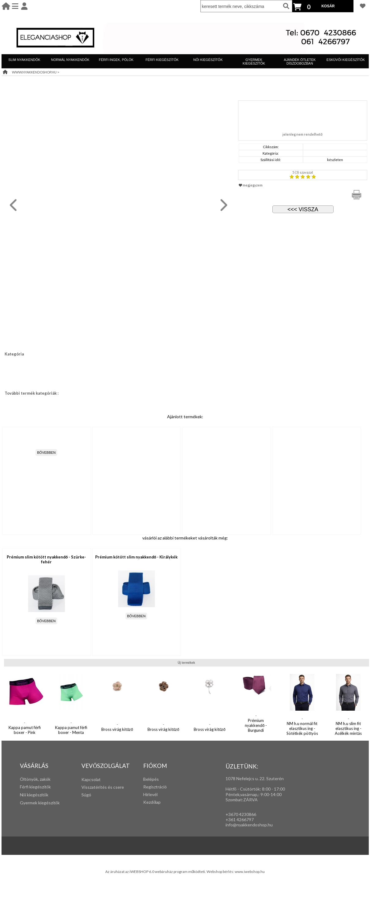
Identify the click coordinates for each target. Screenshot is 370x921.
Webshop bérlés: (221, 871)
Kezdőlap (152, 802)
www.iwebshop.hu (250, 871)
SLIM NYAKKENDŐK (24, 60)
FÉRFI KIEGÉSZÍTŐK (161, 60)
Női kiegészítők (34, 794)
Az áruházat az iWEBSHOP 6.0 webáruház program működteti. (156, 871)
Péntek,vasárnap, (242, 794)
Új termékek (186, 662)
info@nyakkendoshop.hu (249, 824)
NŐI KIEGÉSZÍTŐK (208, 60)
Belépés (151, 779)
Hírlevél (150, 794)
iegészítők (41, 786)
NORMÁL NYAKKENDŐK (70, 60)
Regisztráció (155, 786)
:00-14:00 (272, 794)
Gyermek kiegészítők (40, 802)
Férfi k (26, 786)
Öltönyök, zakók (35, 779)
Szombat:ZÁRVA (242, 799)
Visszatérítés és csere (102, 787)
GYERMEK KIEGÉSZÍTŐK (254, 61)
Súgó (86, 794)
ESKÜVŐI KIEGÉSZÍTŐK (346, 60)
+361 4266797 (240, 819)
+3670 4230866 (241, 814)
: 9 (260, 794)
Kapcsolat (91, 779)
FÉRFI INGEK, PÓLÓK (116, 60)
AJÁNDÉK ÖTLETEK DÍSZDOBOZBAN (300, 61)
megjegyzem (251, 185)
